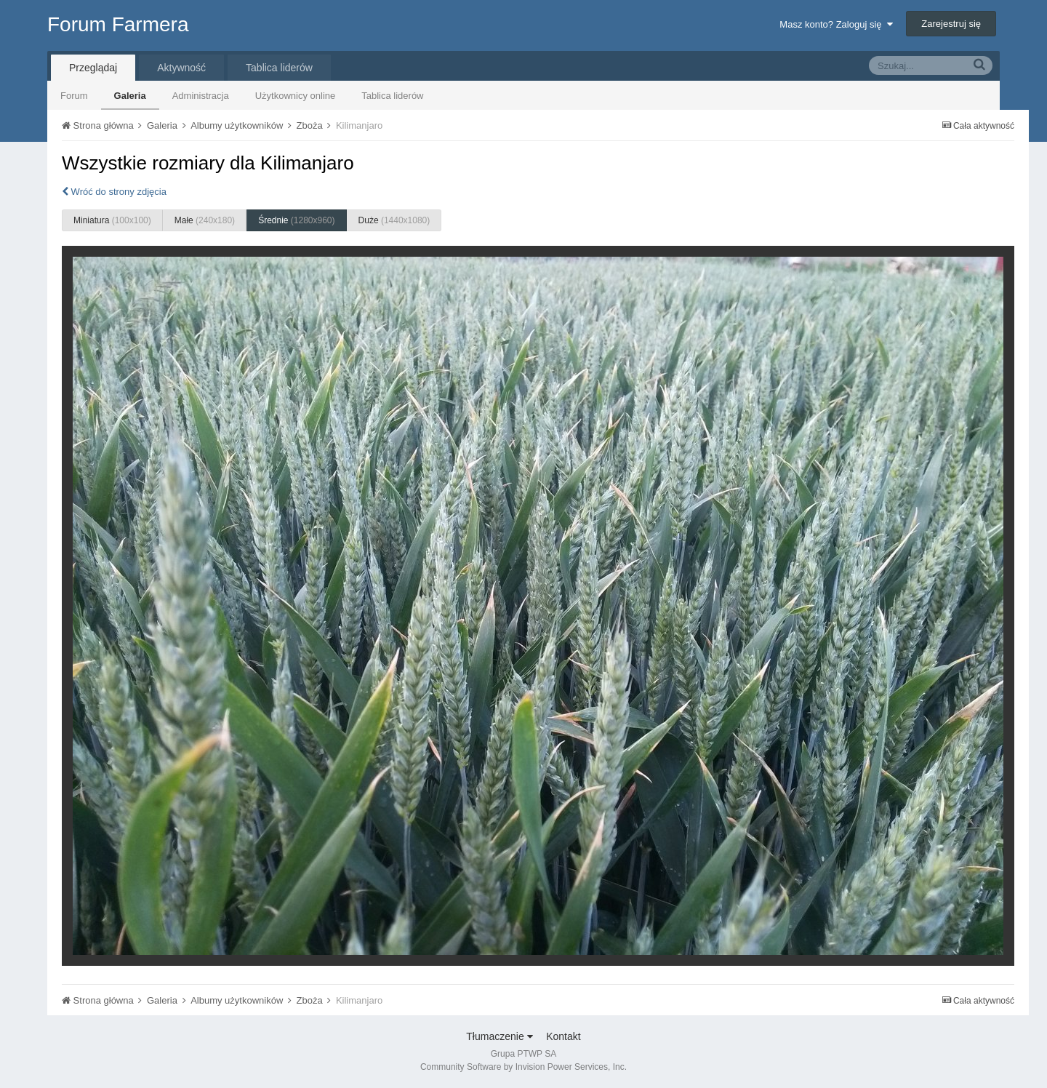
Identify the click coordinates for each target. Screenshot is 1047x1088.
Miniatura (112, 220)
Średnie (296, 220)
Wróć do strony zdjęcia (114, 191)
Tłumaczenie (499, 1036)
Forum (74, 95)
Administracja (200, 95)
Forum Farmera (117, 24)
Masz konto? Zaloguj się (835, 24)
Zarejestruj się (951, 23)
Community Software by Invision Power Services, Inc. (523, 1067)
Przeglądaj (93, 67)
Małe (204, 220)
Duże (394, 220)
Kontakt (563, 1036)
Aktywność (181, 67)
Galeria (130, 95)
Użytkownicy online (295, 95)
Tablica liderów (392, 95)
